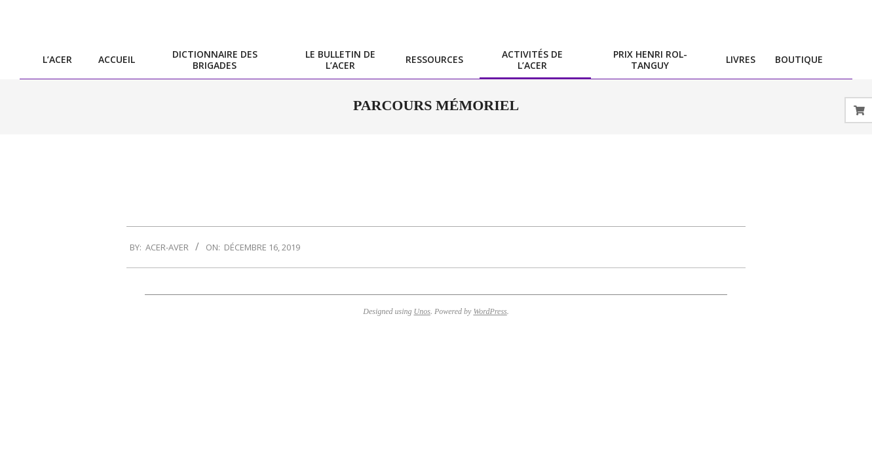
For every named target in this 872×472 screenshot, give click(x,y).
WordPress (489, 311)
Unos (422, 311)
